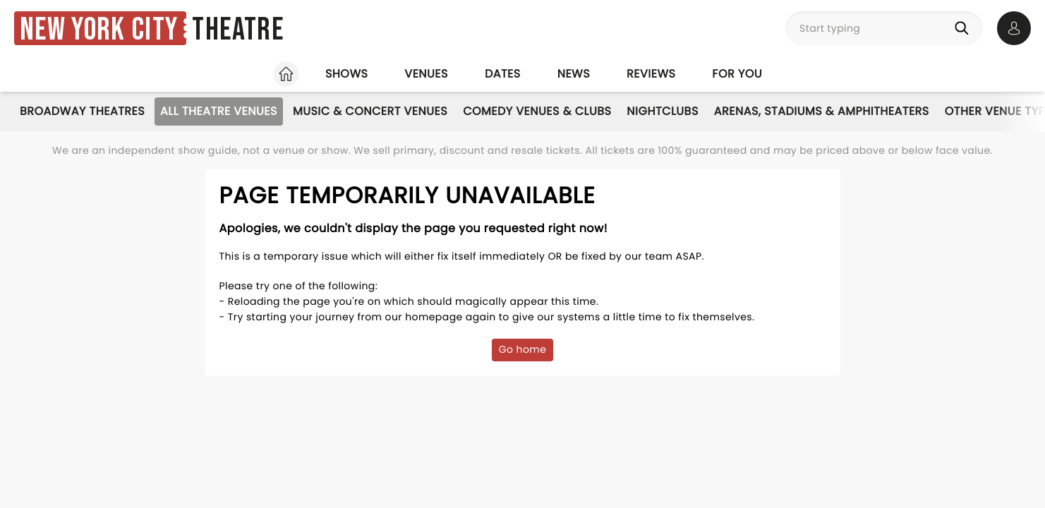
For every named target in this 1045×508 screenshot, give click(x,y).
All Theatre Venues (218, 111)
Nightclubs (662, 111)
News (573, 74)
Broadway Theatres (82, 111)
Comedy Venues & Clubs (537, 111)
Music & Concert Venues (370, 111)
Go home (523, 349)
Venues (426, 74)
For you (737, 74)
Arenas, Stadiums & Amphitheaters (821, 111)
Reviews (651, 74)
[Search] (964, 28)
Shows (346, 74)
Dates (503, 74)
